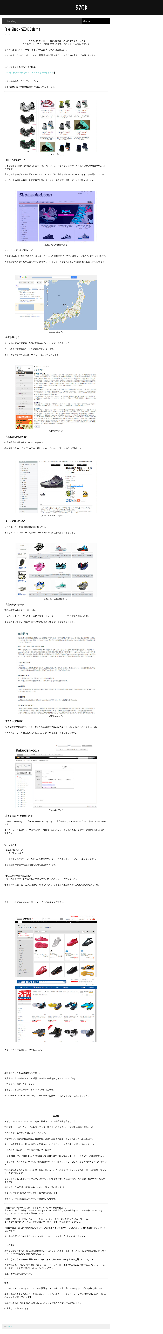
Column (9, 1326)
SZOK (82, 7)
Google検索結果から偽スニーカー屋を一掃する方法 (30, 73)
